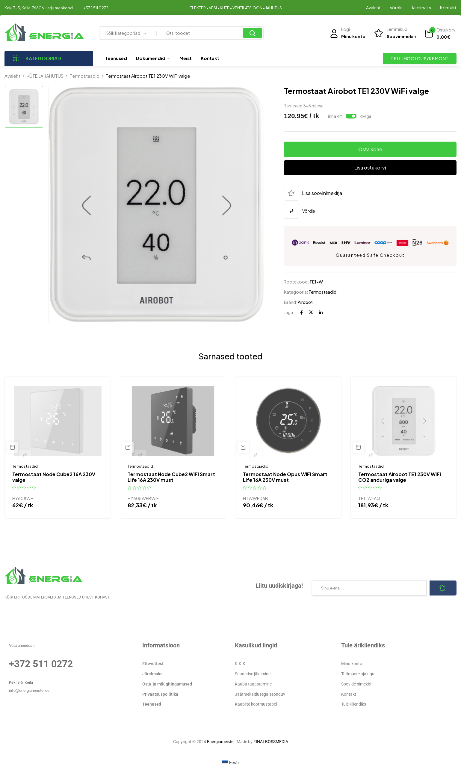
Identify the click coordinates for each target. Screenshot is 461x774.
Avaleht (373, 7)
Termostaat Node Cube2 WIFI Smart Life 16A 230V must (171, 477)
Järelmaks (421, 7)
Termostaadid (84, 76)
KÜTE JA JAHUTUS (45, 76)
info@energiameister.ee (29, 690)
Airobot (305, 302)
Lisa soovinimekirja (322, 193)
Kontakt (448, 7)
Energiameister (221, 741)
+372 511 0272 (95, 7)
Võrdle (396, 7)
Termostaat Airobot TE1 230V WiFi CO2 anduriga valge (399, 477)
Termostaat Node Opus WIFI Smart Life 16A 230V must (285, 477)
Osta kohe (370, 149)
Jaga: (289, 312)
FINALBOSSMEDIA (270, 741)
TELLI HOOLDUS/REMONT (420, 58)
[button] (440, 33)
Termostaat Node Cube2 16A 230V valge (53, 477)
